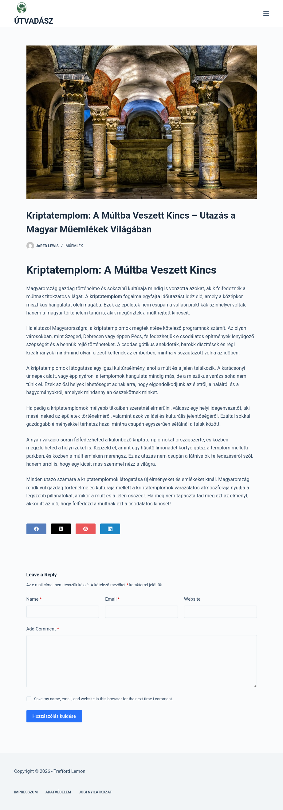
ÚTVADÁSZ (33, 21)
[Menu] (266, 13)
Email (112, 599)
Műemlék (74, 246)
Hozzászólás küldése (54, 716)
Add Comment (42, 629)
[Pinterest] (86, 529)
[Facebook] (36, 529)
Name (34, 599)
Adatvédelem (58, 792)
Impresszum (26, 792)
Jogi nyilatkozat (95, 792)
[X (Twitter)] (61, 529)
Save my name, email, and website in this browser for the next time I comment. (103, 699)
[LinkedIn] (110, 529)
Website (192, 599)
